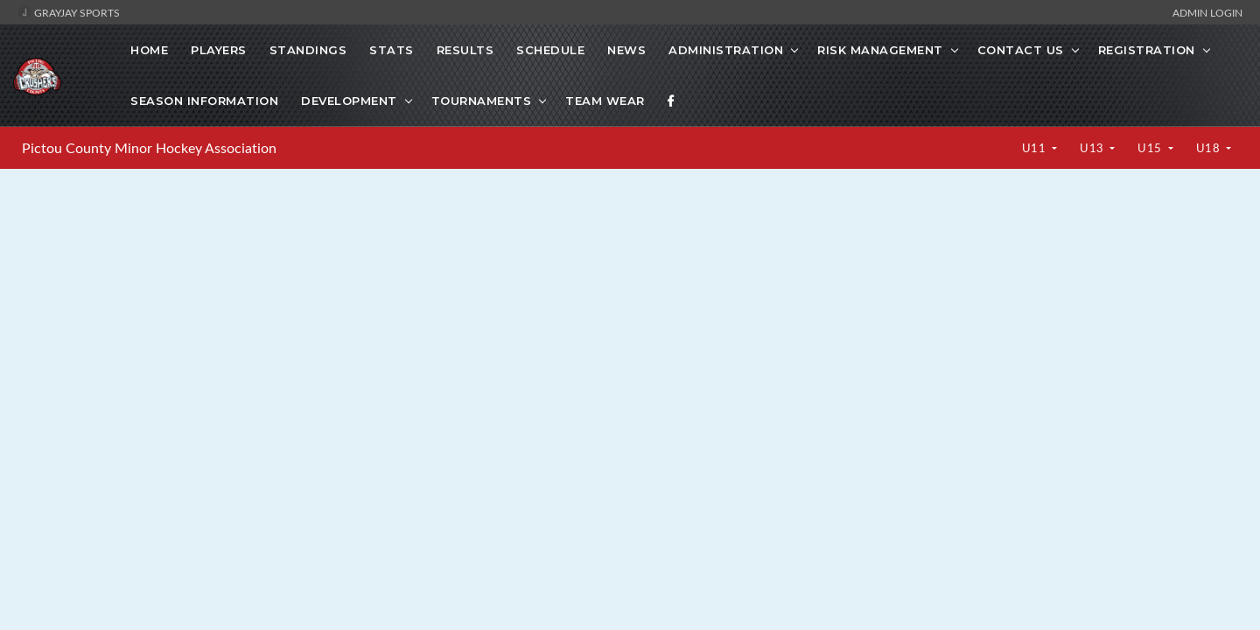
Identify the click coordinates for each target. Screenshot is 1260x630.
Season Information (204, 101)
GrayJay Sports (69, 12)
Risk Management (880, 50)
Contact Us (1020, 50)
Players (219, 50)
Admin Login (1207, 12)
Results (465, 50)
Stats (391, 50)
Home (149, 50)
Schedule (550, 50)
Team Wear (605, 101)
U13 (1093, 148)
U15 (1151, 148)
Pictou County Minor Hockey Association (149, 148)
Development (349, 101)
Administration (725, 50)
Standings (308, 50)
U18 (1209, 148)
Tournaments (481, 101)
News (626, 50)
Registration (1146, 50)
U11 (1035, 148)
